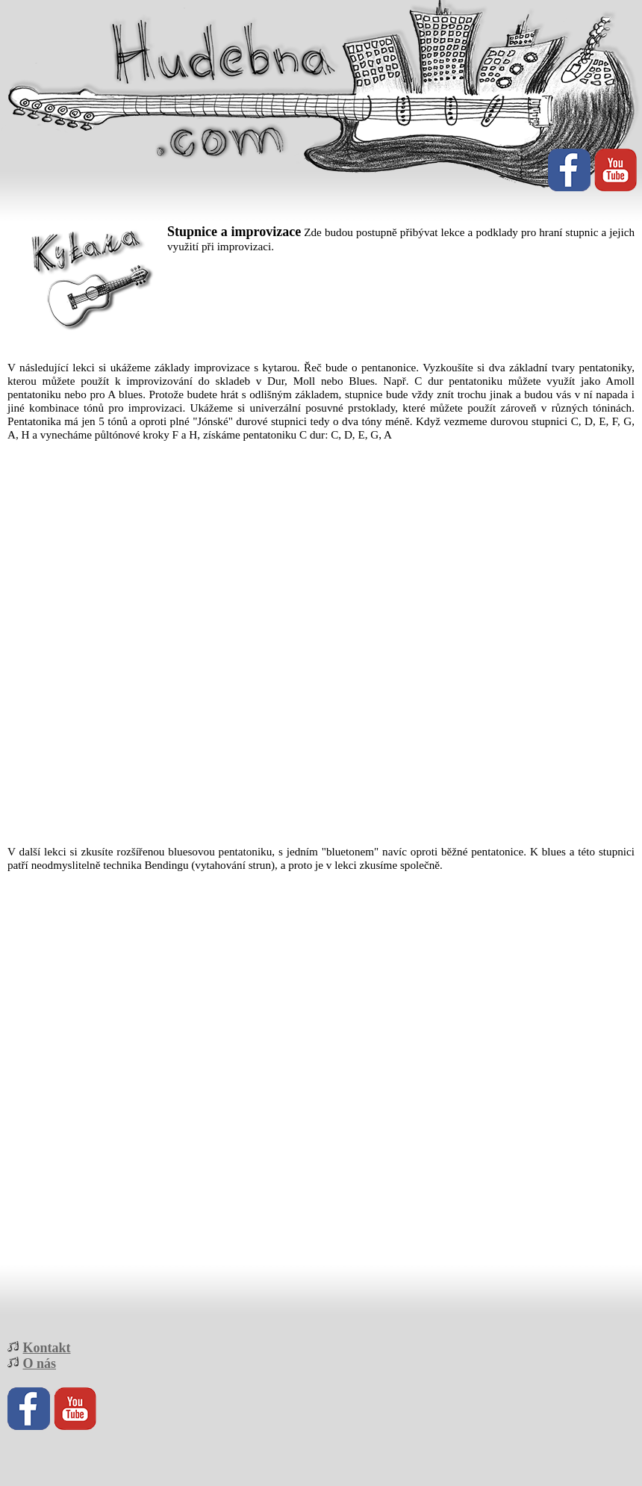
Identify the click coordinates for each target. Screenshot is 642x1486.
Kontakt (47, 1347)
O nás (40, 1363)
